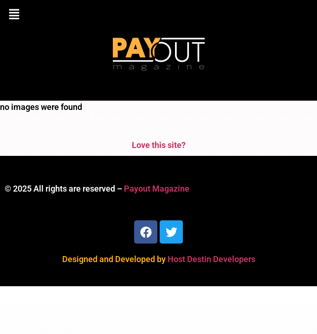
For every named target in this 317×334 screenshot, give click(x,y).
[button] (158, 15)
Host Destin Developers (211, 259)
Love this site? (159, 145)
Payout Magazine (156, 188)
